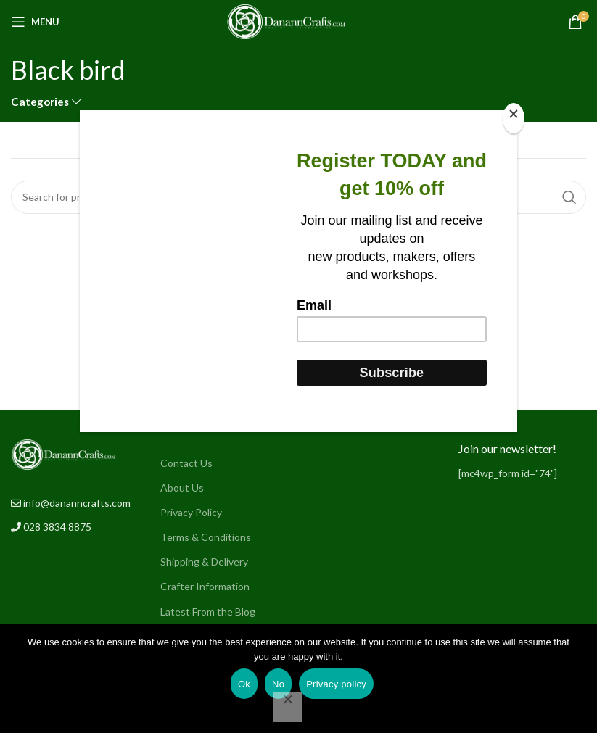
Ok (244, 684)
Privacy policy (336, 684)
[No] (287, 707)
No (278, 684)
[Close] (513, 118)
